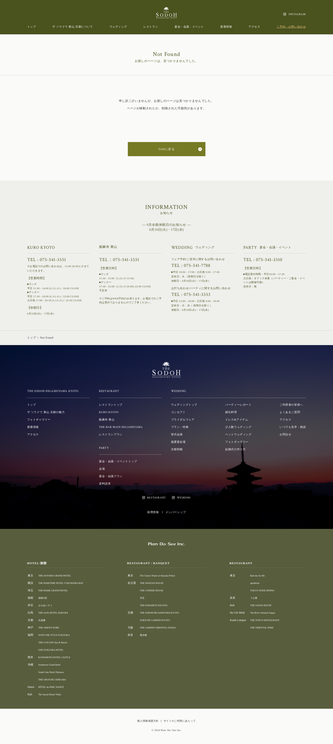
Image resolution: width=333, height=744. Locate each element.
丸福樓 (42, 620)
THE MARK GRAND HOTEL (55, 590)
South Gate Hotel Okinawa (53, 672)
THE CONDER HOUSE (157, 590)
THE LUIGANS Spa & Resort (55, 642)
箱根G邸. (43, 597)
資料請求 (105, 483)
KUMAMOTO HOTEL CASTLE (57, 657)
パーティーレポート (238, 404)
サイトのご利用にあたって (180, 720)
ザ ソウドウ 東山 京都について (72, 26)
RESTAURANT (156, 497)
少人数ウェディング (238, 427)
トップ (31, 26)
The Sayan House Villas (51, 694)
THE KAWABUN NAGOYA (159, 605)
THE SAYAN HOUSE (265, 605)
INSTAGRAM (297, 14)
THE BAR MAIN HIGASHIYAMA (121, 427)
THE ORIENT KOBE (50, 627)
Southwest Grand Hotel (51, 664)
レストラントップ (110, 404)
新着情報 (226, 26)
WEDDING (184, 497)
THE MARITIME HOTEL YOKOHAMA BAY (65, 583)
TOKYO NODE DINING (267, 590)
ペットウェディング (238, 434)
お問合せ (285, 434)
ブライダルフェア (183, 419)
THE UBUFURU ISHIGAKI (54, 679)
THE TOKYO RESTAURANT (270, 620)
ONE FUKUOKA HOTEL (53, 649)
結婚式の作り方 (235, 449)
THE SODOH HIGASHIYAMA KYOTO (166, 612)
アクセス (254, 26)
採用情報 (153, 512)
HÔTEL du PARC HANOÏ (53, 687)
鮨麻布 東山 (107, 419)
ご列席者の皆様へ (291, 404)
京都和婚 (177, 449)
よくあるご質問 (290, 412)
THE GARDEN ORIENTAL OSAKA (164, 627)
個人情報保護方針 (147, 720)
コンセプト (178, 412)
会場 (102, 468)
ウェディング (118, 26)
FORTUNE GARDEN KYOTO (160, 620)
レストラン (150, 26)
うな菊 (257, 597)
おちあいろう (46, 605)
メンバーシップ (175, 512)
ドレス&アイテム (236, 419)
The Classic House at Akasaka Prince (164, 575)
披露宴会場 (178, 441)
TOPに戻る (166, 149)
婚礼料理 (231, 412)
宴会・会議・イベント (189, 26)
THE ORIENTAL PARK (266, 627)
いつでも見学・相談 (293, 427)
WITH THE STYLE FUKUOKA (56, 635)
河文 (145, 597)
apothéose (258, 583)
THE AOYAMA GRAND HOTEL (57, 575)
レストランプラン (110, 434)
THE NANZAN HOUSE (157, 583)
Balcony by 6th (261, 575)
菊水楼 (147, 635)
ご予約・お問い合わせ (291, 26)
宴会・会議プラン (110, 476)
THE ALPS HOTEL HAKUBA (55, 612)
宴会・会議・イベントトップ (118, 461)
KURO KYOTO (109, 412)
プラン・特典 (180, 427)
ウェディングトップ (184, 404)
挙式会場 (177, 434)
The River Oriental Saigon (267, 612)
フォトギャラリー (39, 419)
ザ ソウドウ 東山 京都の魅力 (46, 412)
